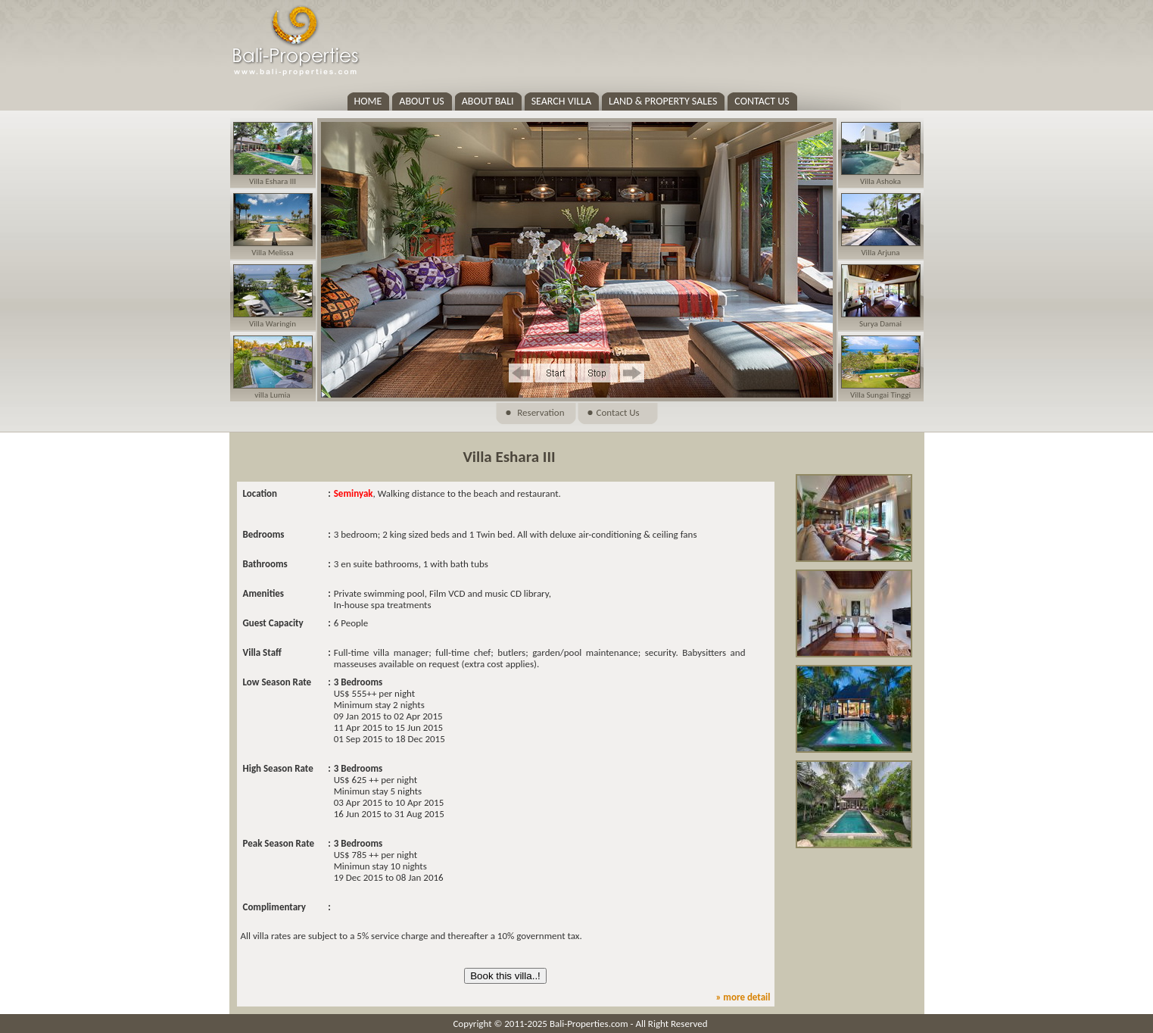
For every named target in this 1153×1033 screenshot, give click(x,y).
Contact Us (618, 412)
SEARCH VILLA (561, 101)
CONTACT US (761, 101)
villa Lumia (272, 395)
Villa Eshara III (272, 181)
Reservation (540, 412)
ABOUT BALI (488, 101)
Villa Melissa (272, 252)
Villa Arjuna (880, 252)
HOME (368, 101)
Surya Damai (880, 324)
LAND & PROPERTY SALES (663, 101)
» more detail (742, 997)
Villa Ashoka (880, 181)
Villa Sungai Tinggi (880, 395)
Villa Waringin (272, 324)
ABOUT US (421, 101)
